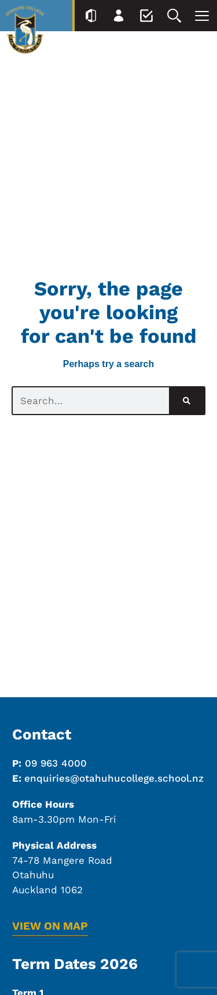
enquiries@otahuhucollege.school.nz (114, 778)
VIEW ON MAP (50, 926)
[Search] (186, 400)
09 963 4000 (56, 763)
